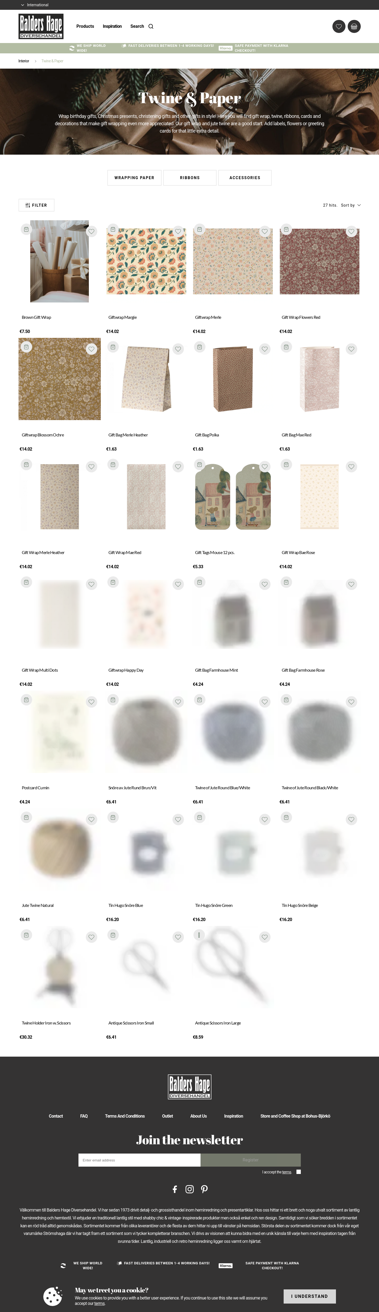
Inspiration (112, 26)
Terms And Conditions (125, 1116)
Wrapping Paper (134, 178)
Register (251, 1160)
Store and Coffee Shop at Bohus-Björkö (295, 1116)
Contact (56, 1116)
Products (85, 26)
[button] (351, 205)
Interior (24, 61)
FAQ (84, 1116)
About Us (198, 1116)
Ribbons (190, 178)
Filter (36, 205)
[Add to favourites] (91, 231)
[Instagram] (190, 1188)
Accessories (244, 178)
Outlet (167, 1116)
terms (286, 1172)
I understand (309, 1296)
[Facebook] (175, 1188)
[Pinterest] (204, 1188)
